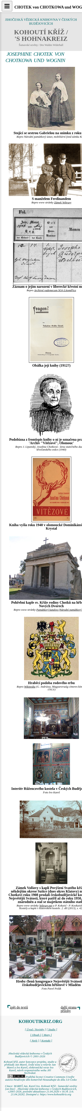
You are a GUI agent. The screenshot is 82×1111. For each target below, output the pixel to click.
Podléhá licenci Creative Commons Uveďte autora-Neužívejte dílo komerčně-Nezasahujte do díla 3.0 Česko (41, 1078)
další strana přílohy (69, 1009)
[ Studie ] (52, 1029)
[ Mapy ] (47, 1034)
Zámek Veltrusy (63, 202)
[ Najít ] (34, 1040)
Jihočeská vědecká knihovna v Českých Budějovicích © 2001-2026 (30, 1055)
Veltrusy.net (45, 905)
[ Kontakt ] (46, 1040)
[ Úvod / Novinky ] (35, 1029)
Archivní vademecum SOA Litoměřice (55, 290)
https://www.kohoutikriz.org (55, 1094)
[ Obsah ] (35, 1034)
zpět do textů (19, 1007)
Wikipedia (29, 686)
